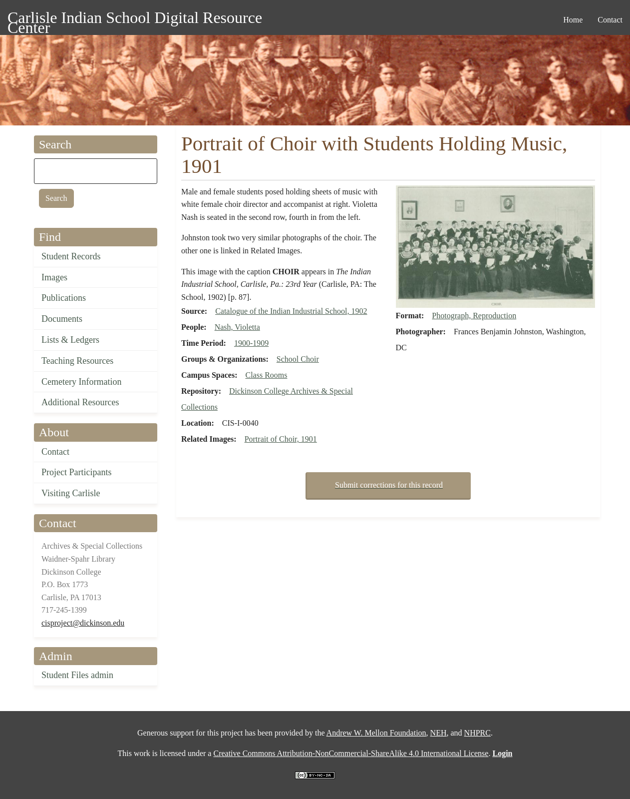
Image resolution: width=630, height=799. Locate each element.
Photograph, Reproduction (474, 315)
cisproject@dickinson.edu (82, 623)
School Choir (298, 359)
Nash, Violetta (237, 327)
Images (54, 277)
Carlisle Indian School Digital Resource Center (134, 19)
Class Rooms (266, 375)
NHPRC (477, 733)
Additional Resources (80, 402)
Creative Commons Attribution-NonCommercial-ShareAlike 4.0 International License (350, 753)
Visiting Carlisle (70, 493)
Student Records (71, 256)
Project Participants (76, 472)
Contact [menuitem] (610, 19)
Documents (61, 319)
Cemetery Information (81, 382)
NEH (438, 733)
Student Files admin (77, 675)
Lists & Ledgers (70, 340)
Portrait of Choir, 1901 (281, 439)
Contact (55, 452)
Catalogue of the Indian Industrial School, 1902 (291, 311)
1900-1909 (251, 343)
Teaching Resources (77, 361)
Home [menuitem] (573, 19)
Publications (63, 298)
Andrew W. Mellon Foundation (376, 733)
